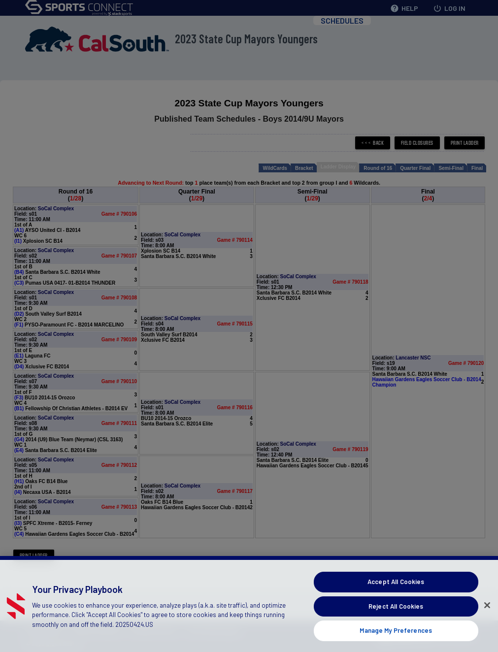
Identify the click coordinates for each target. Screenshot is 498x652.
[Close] (487, 615)
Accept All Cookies (395, 592)
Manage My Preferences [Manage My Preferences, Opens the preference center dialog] (396, 641)
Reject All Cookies (395, 616)
